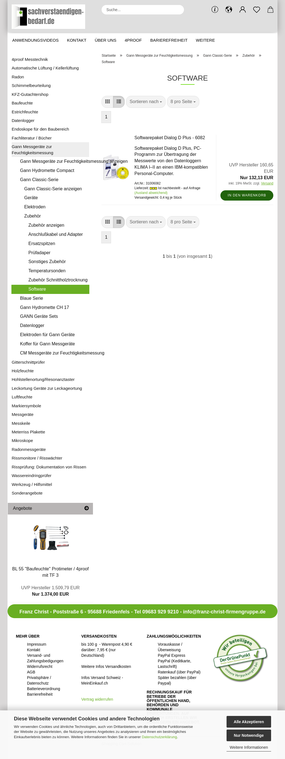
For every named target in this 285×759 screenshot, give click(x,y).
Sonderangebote (27, 493)
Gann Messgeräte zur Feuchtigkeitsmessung (32, 149)
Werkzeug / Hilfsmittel (32, 484)
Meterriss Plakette (28, 432)
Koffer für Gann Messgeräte (47, 343)
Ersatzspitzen (41, 243)
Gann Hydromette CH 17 (44, 307)
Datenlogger (23, 120)
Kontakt (77, 40)
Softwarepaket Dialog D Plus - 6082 (169, 137)
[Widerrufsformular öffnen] (97, 699)
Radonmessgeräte (29, 449)
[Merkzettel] (257, 9)
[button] (229, 9)
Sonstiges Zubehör (47, 261)
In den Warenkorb (247, 195)
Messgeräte (22, 414)
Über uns (105, 40)
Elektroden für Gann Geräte (47, 334)
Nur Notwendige (249, 735)
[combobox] (146, 102)
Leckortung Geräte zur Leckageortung (47, 388)
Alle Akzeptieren (249, 722)
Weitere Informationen (249, 747)
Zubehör (32, 216)
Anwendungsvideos (35, 40)
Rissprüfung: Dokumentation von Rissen (49, 467)
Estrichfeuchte (25, 111)
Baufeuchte (22, 103)
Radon (18, 76)
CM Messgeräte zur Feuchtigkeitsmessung (54, 353)
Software (37, 289)
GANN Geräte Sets (39, 316)
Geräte (31, 197)
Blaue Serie (31, 298)
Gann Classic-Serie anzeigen (53, 188)
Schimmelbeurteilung (31, 85)
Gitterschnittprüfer (28, 362)
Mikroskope (22, 440)
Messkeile (21, 423)
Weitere (205, 40)
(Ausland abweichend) (151, 193)
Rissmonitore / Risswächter (37, 458)
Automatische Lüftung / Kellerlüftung (45, 68)
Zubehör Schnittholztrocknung (58, 280)
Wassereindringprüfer (31, 475)
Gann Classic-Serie (39, 179)
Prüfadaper (39, 252)
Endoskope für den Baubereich (40, 129)
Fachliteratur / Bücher (31, 138)
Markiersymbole (26, 405)
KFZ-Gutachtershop (30, 94)
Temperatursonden (46, 270)
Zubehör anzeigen (46, 225)
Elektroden (35, 206)
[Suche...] (177, 9)
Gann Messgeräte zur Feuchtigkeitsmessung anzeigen (54, 161)
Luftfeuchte (22, 397)
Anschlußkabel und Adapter (55, 234)
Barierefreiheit (169, 40)
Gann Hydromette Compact (47, 170)
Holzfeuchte (23, 370)
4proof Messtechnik (30, 59)
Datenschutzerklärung (159, 737)
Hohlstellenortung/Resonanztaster (43, 379)
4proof (133, 40)
